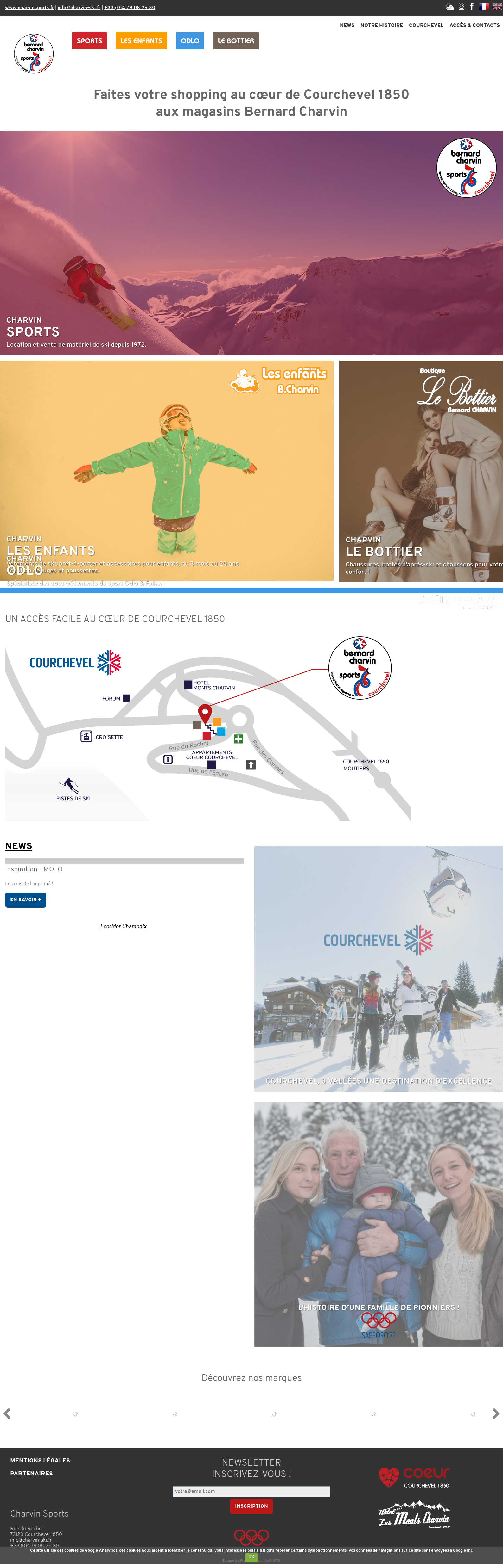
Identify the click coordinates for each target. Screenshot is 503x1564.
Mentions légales (40, 1463)
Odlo (190, 40)
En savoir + (25, 901)
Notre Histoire (381, 25)
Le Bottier (236, 40)
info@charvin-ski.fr (79, 7)
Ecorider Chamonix (123, 928)
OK (251, 1557)
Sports (89, 40)
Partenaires (31, 1476)
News (347, 25)
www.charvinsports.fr (29, 7)
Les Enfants (141, 40)
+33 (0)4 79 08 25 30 (129, 7)
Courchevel (426, 25)
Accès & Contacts (474, 25)
